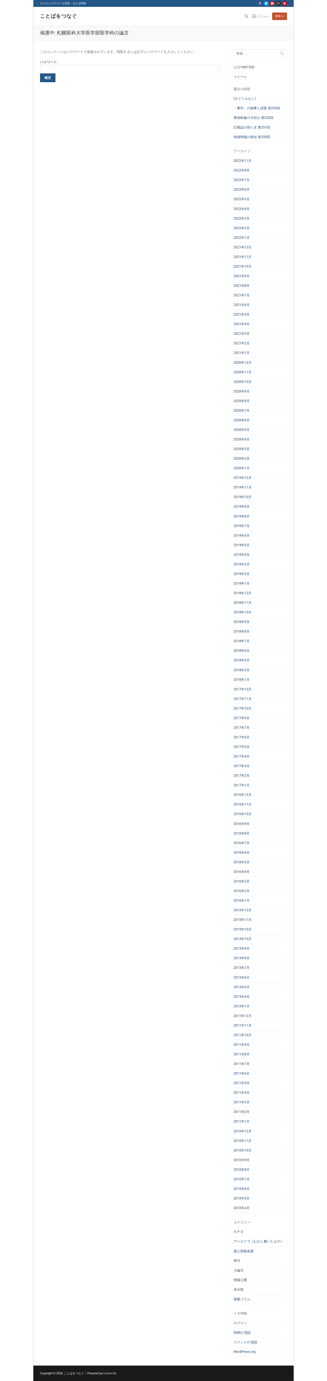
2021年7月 (242, 295)
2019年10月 (243, 497)
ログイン (240, 1323)
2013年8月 (242, 958)
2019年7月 (242, 526)
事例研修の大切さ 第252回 (253, 118)
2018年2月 (242, 670)
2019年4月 (242, 555)
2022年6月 (242, 189)
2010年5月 (242, 1198)
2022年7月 (242, 180)
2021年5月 (242, 314)
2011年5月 (242, 1083)
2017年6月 (242, 737)
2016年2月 (242, 891)
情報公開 (240, 1280)
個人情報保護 (244, 1251)
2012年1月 (242, 1006)
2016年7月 (242, 843)
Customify (109, 1373)
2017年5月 (242, 747)
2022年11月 (243, 161)
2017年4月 (242, 756)
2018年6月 (242, 651)
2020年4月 (242, 439)
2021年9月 (242, 276)
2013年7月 (242, 968)
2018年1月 (242, 680)
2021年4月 (242, 324)
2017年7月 (242, 728)
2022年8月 (242, 170)
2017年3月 (242, 766)
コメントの (245, 1342)
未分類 (239, 1290)
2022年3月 (242, 218)
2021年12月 (243, 247)
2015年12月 (243, 910)
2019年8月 (242, 516)
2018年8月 (242, 631)
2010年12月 (243, 1131)
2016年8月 (242, 833)
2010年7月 (242, 1179)
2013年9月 (242, 948)
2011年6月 (242, 1073)
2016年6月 (242, 853)
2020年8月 (242, 401)
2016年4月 (242, 872)
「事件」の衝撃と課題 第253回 (257, 108)
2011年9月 (242, 1045)
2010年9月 (242, 1160)
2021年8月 (242, 286)
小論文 (239, 1270)
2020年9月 (242, 391)
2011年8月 (242, 1054)
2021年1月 (242, 353)
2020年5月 (242, 430)
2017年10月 (243, 708)
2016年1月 (242, 901)
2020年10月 (243, 382)
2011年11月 (243, 1025)
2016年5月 (242, 862)
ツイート (240, 77)
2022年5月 (242, 199)
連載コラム (242, 1299)
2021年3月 (242, 334)
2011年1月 (242, 1121)
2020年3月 (242, 449)
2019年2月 (242, 574)
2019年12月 (243, 478)
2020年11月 (243, 372)
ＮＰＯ (239, 1232)
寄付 (237, 1261)
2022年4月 (242, 209)
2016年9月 (242, 824)
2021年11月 (243, 257)
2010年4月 (242, 1208)
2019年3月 (242, 564)
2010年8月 (242, 1170)
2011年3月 (242, 1102)
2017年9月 (242, 718)
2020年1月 (242, 468)
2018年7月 (242, 641)
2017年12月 (243, 689)
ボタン (279, 16)
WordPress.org (244, 1352)
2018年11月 (243, 603)
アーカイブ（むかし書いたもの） (259, 1241)
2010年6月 (242, 1189)
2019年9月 (242, 507)
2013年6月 (242, 977)
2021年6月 (242, 305)
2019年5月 (242, 545)
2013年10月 (243, 939)
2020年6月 (242, 420)
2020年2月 (242, 459)
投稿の (242, 1332)
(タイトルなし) (245, 99)
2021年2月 (242, 343)
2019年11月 (243, 487)
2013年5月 (242, 987)
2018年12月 (243, 593)
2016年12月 (243, 795)
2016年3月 (242, 881)
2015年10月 (243, 929)
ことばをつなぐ (58, 16)
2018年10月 (243, 612)
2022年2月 (242, 228)
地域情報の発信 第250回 (252, 137)
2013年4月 (242, 997)
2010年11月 (243, 1141)
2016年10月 (243, 814)
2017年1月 (242, 785)
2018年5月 (242, 660)
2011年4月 (242, 1093)
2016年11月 (243, 804)
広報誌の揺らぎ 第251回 (252, 127)
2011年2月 (242, 1112)
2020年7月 (242, 411)
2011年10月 (243, 1035)
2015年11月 (243, 920)
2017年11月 (243, 699)
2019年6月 (242, 536)
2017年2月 (242, 776)
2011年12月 (243, 1016)
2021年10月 (243, 266)
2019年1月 (242, 583)
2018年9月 (242, 622)
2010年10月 (243, 1150)
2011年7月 (242, 1064)
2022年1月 (242, 238)
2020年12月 (243, 363)
